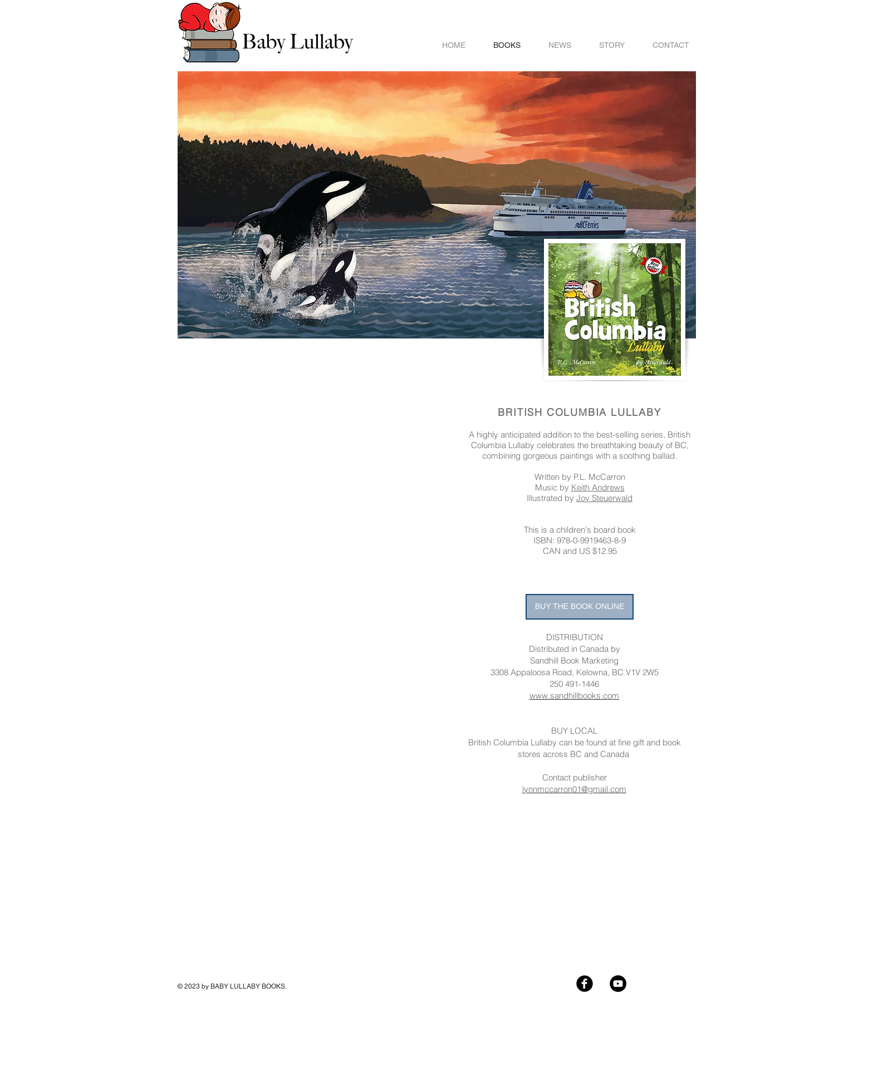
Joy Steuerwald (604, 498)
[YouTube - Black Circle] (618, 983)
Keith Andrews (598, 487)
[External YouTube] (311, 418)
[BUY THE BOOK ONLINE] (580, 607)
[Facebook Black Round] (584, 983)
